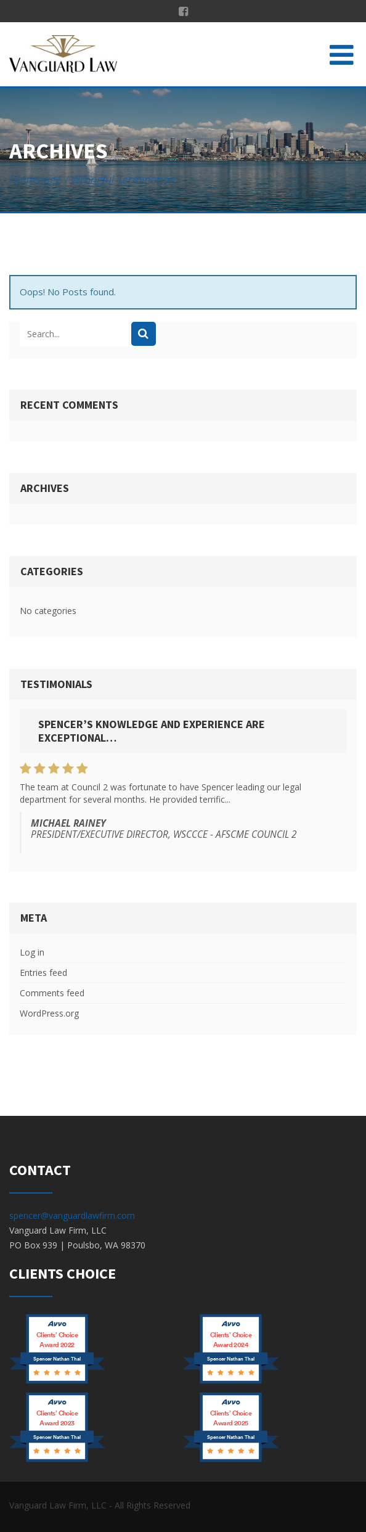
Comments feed (52, 993)
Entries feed (43, 972)
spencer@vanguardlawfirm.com (72, 1215)
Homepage (35, 179)
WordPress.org (49, 1013)
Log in (32, 952)
